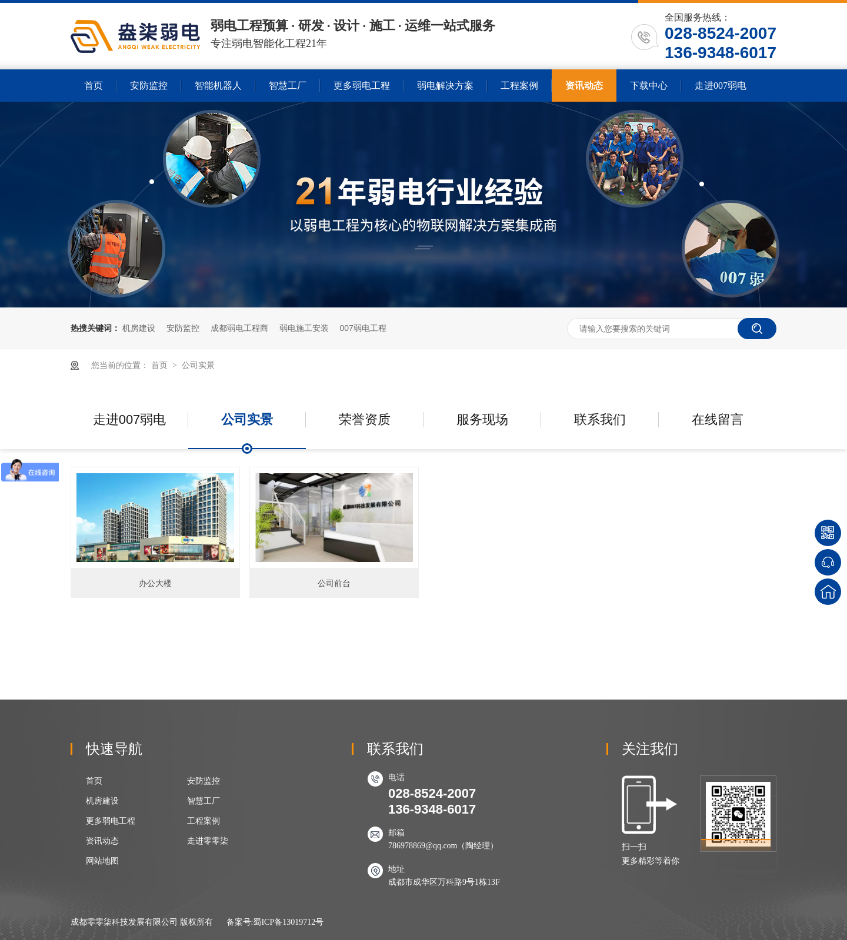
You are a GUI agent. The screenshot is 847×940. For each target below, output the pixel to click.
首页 (93, 86)
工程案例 (519, 86)
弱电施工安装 (304, 328)
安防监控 (149, 86)
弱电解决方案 (445, 86)
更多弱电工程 (362, 86)
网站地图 (102, 861)
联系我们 (600, 419)
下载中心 (649, 86)
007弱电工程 (362, 328)
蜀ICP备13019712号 (288, 922)
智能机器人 (218, 86)
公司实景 (198, 365)
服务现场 (482, 419)
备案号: (240, 922)
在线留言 (717, 419)
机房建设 (138, 328)
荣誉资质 (365, 419)
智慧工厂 (287, 86)
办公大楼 (155, 583)
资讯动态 (584, 86)
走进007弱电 (720, 86)
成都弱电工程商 (239, 328)
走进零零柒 (207, 841)
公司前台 (334, 583)
